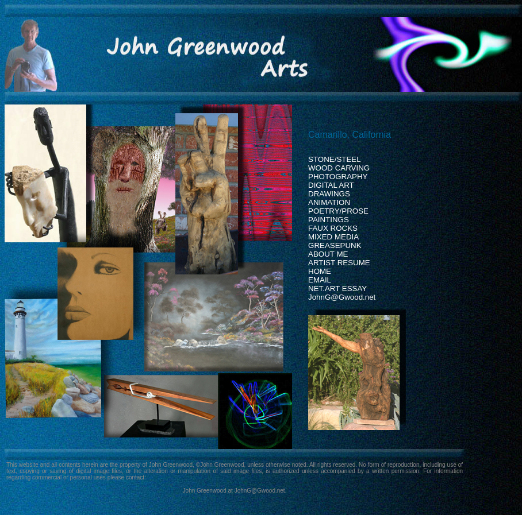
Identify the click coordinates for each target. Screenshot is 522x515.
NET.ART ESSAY (337, 288)
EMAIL (319, 280)
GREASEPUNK (335, 245)
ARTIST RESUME (339, 262)
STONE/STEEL (334, 159)
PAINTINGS (328, 219)
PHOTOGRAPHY (337, 176)
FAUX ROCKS (333, 228)
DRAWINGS (329, 193)
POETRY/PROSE (338, 211)
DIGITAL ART (331, 185)
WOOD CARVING (339, 168)
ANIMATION (329, 202)
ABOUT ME (328, 254)
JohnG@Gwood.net (341, 297)
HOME (319, 271)
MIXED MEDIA (333, 237)
